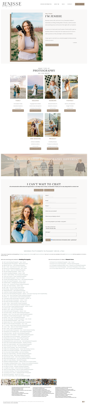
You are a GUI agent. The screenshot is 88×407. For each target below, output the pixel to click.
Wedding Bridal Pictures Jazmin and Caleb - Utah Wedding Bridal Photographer (20, 341)
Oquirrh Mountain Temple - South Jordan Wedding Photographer (16, 356)
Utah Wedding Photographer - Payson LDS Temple (13, 278)
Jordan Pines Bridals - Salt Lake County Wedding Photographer (16, 333)
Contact (69, 4)
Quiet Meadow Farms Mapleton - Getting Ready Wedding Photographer (18, 334)
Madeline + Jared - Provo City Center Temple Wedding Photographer (18, 314)
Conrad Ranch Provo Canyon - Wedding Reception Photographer (17, 372)
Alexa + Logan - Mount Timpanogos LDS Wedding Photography (16, 304)
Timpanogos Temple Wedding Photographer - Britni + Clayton (16, 315)
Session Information (46, 4)
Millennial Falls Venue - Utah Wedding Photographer (14, 265)
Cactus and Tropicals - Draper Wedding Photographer (14, 276)
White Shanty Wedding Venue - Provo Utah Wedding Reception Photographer (19, 358)
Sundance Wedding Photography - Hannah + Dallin (14, 273)
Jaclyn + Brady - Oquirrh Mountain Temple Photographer (15, 303)
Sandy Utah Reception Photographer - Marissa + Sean (14, 311)
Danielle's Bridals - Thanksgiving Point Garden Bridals (14, 282)
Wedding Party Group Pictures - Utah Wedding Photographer (16, 338)
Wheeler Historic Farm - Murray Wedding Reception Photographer (17, 322)
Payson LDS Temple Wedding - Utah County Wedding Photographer (17, 344)
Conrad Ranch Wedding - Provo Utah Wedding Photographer (16, 371)
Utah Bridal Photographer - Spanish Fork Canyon (13, 374)
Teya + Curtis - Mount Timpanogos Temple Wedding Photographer (17, 295)
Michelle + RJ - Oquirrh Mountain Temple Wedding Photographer (16, 296)
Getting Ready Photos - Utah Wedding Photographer (14, 290)
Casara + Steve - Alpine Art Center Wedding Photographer (15, 326)
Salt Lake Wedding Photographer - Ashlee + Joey (13, 271)
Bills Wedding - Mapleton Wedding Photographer (13, 289)
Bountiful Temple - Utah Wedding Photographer (13, 308)
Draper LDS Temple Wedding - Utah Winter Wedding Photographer (17, 353)
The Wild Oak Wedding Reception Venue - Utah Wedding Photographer (18, 279)
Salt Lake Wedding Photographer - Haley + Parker (13, 320)
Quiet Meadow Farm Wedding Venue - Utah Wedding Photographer (17, 331)
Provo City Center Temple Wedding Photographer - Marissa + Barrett (17, 306)
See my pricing (39, 190)
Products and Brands (39, 254)
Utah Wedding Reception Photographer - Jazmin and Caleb (16, 339)
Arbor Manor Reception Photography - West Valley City (14, 301)
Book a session (80, 4)
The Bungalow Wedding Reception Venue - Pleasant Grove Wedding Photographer (20, 363)
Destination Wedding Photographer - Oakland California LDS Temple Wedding (19, 361)
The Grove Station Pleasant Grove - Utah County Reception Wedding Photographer (68, 268)
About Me (56, 4)
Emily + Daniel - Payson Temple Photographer (13, 328)
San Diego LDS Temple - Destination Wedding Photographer (16, 366)
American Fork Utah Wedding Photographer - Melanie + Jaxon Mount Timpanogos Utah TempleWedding (25, 293)
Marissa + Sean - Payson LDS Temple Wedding (13, 309)
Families (31, 254)
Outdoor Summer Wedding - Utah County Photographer (15, 347)
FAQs (12, 402)
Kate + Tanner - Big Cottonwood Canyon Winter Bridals (15, 266)
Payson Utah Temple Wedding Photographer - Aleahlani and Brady (17, 342)
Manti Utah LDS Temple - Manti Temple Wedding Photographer (16, 355)
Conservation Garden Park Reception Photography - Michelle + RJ (17, 298)
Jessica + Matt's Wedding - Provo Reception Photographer (15, 274)
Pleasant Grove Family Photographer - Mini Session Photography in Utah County (67, 266)
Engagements (26, 254)
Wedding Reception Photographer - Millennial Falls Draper (15, 263)
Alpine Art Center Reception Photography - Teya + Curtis (15, 323)
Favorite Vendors (6, 402)
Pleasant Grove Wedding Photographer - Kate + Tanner (15, 268)
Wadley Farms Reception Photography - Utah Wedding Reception (17, 350)
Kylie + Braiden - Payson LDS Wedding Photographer (14, 270)
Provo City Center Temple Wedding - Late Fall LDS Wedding (15, 352)
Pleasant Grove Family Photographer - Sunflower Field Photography (65, 263)
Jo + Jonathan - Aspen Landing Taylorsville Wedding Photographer (17, 325)
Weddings (21, 254)
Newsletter (16, 402)
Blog (63, 4)
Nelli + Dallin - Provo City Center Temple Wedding (13, 287)
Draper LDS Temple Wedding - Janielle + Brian (13, 285)
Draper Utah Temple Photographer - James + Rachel (14, 281)
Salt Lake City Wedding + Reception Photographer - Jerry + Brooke (17, 319)
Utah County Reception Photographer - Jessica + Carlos (15, 300)
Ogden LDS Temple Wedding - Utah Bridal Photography (15, 360)
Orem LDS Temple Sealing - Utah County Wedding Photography (16, 375)
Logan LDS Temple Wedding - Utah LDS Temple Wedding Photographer (18, 369)
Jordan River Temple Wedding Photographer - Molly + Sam (15, 292)
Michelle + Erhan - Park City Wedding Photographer (14, 317)
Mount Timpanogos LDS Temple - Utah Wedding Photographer (16, 345)
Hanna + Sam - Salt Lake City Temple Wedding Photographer (16, 284)
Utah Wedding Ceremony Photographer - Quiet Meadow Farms (16, 336)
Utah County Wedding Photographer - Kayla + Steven (14, 262)
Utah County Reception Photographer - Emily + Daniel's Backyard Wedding (19, 330)
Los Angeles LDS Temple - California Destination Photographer (16, 368)
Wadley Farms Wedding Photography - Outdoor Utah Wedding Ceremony (18, 349)
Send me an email (69, 254)
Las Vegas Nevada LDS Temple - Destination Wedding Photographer (17, 364)
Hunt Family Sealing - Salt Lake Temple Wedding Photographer (16, 312)
